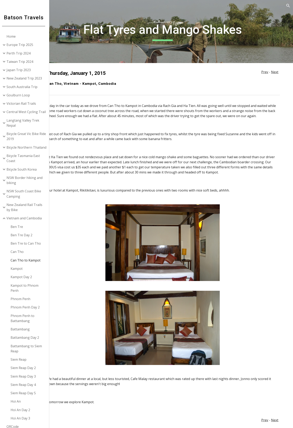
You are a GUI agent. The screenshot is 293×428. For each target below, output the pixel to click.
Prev (265, 72)
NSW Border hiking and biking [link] (26, 180)
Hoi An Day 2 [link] (22, 410)
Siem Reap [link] (20, 359)
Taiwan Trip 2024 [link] (21, 61)
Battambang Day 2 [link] (26, 337)
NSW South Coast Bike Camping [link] (25, 193)
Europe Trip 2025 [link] (21, 44)
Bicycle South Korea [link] (23, 169)
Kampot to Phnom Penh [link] (26, 288)
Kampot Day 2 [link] (23, 277)
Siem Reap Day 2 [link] (24, 368)
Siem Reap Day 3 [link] (24, 376)
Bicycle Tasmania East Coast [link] (25, 158)
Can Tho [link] (18, 251)
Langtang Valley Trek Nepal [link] (24, 123)
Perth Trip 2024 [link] (20, 53)
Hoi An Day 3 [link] (22, 418)
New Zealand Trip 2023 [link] (26, 78)
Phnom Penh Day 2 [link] (26, 307)
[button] (288, 6)
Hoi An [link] (17, 401)
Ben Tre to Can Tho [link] (27, 243)
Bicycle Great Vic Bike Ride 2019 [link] (28, 136)
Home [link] (12, 36)
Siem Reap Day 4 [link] (24, 384)
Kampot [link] (18, 268)
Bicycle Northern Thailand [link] (28, 147)
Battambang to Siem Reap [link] (28, 348)
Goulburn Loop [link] (20, 95)
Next (275, 72)
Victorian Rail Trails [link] (23, 103)
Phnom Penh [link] (22, 299)
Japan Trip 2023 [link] (20, 70)
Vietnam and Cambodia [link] (25, 218)
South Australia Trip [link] (23, 87)
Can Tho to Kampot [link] (27, 260)
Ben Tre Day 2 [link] (23, 235)
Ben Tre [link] (18, 226)
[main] (172, 31)
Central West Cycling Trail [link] (27, 112)
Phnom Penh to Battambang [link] (24, 318)
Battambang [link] (21, 329)
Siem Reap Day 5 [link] (24, 393)
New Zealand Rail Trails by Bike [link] (26, 207)
